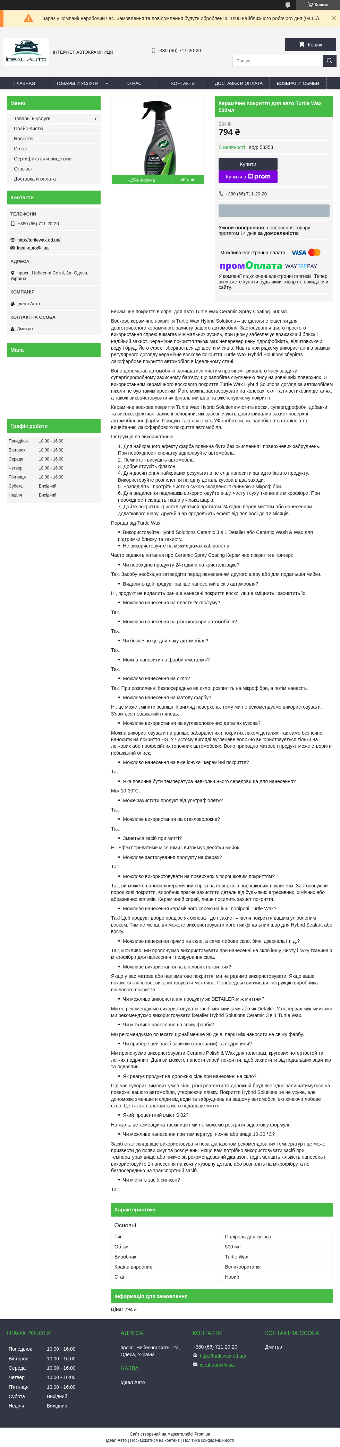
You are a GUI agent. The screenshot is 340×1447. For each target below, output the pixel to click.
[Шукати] (330, 61)
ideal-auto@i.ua (33, 248)
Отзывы (23, 169)
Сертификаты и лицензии (42, 158)
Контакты (183, 83)
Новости (23, 138)
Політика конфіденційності (208, 1440)
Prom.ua (202, 1434)
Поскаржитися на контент (154, 1440)
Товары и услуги (77, 83)
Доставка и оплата (239, 83)
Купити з (248, 177)
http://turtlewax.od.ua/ (38, 240)
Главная (24, 83)
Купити (248, 164)
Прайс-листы (28, 128)
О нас (134, 83)
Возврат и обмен (298, 83)
